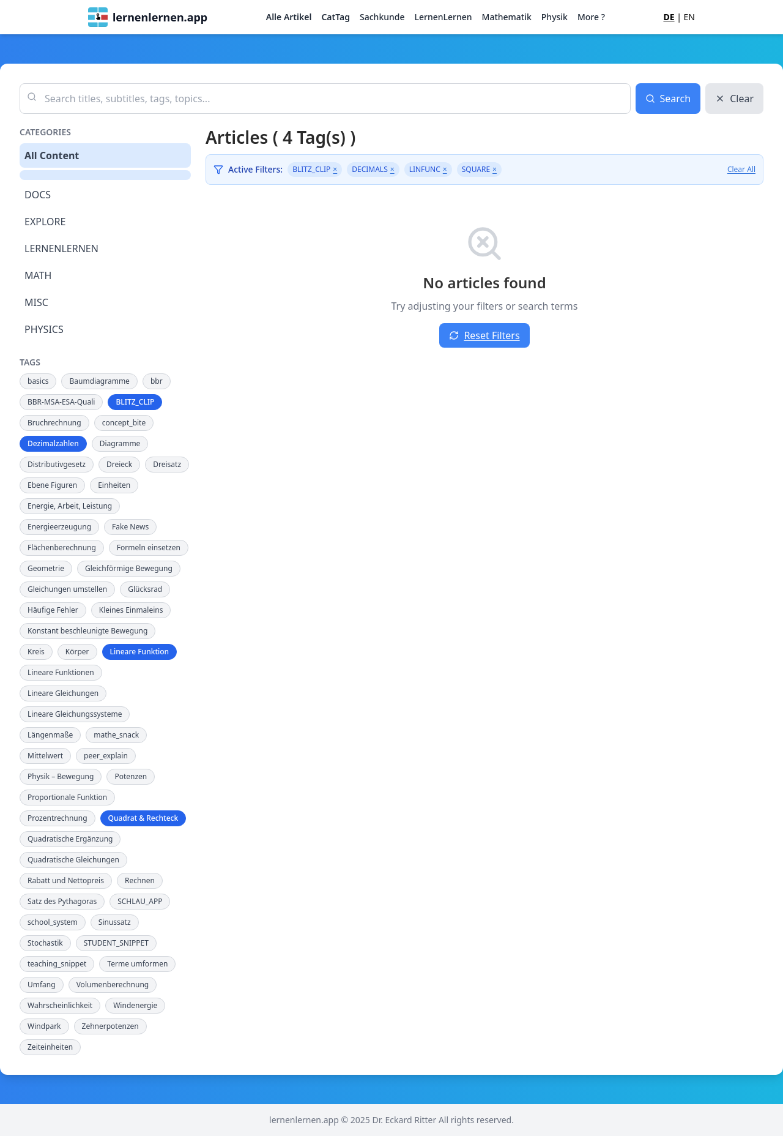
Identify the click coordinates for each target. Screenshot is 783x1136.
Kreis (36, 651)
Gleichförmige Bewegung (129, 568)
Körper (77, 651)
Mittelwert (45, 755)
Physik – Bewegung (61, 776)
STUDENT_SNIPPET (116, 943)
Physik (554, 17)
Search (668, 98)
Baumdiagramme (99, 381)
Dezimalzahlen (53, 443)
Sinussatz (114, 922)
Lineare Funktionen (61, 672)
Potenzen (130, 776)
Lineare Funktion (139, 651)
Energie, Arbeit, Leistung (70, 506)
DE (668, 17)
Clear (734, 98)
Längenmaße (50, 735)
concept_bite (124, 422)
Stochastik (45, 943)
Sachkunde (382, 17)
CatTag (335, 17)
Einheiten (114, 485)
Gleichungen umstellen (67, 589)
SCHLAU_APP (139, 901)
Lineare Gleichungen (63, 693)
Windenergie (135, 1005)
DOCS (37, 194)
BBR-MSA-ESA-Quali (61, 402)
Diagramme (120, 443)
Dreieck (119, 464)
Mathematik (507, 17)
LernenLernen (443, 17)
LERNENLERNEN (61, 248)
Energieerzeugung (59, 526)
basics (38, 381)
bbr (156, 381)
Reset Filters (484, 335)
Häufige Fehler (53, 610)
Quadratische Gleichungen (73, 859)
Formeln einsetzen (148, 547)
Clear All (741, 169)
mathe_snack (116, 735)
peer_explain (106, 755)
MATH (37, 275)
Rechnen (140, 880)
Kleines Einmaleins (131, 610)
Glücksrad (145, 589)
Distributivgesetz (57, 464)
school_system (53, 922)
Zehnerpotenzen (110, 1026)
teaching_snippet (57, 963)
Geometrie (46, 568)
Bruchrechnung (54, 422)
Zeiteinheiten (50, 1047)
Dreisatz (167, 464)
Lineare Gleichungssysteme (75, 714)
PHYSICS (44, 329)
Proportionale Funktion (67, 797)
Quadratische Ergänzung (70, 839)
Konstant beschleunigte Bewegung (87, 631)
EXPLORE (44, 221)
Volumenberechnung (112, 984)
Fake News (130, 526)
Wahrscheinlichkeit (60, 1005)
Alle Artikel (289, 17)
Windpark (44, 1026)
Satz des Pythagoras (62, 901)
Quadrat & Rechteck (143, 818)
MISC (36, 302)
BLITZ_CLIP (135, 402)
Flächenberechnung (62, 547)
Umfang (42, 984)
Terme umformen (137, 963)
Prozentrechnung (57, 818)
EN (689, 17)
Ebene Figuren (52, 485)
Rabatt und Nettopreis (66, 880)
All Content (51, 155)
